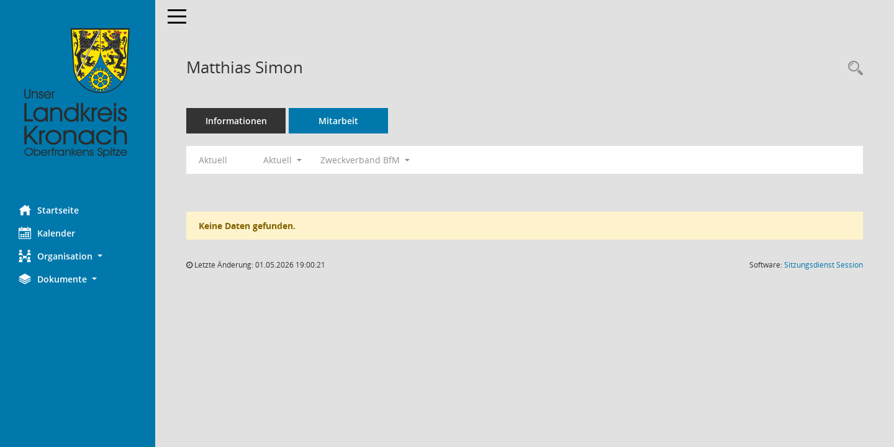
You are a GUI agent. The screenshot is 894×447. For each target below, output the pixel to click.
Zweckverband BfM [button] (365, 160)
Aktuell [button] (282, 160)
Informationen (236, 121)
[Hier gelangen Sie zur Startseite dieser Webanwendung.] (77, 93)
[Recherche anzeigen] (852, 68)
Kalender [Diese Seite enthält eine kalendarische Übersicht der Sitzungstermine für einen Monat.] (47, 233)
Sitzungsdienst (823, 265)
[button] (77, 256)
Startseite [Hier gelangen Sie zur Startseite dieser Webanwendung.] (49, 210)
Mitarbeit (338, 121)
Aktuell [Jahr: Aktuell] (213, 160)
